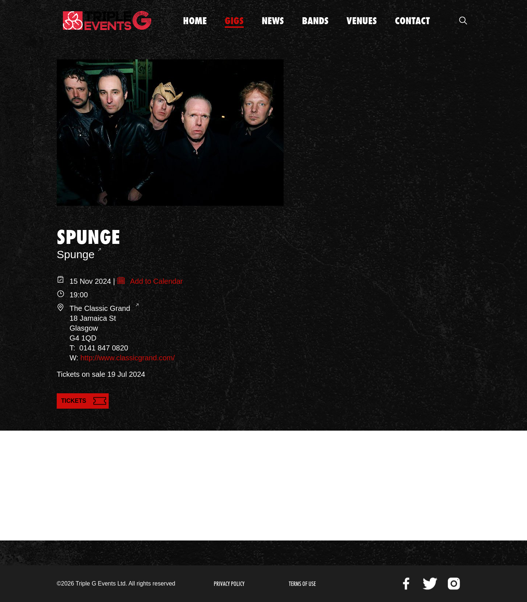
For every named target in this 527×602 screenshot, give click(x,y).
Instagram (453, 583)
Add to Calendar (155, 281)
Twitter (430, 583)
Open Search (463, 20)
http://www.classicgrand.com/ (128, 358)
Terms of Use (302, 583)
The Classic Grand (101, 308)
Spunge (75, 254)
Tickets (73, 401)
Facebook (406, 583)
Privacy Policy (229, 583)
